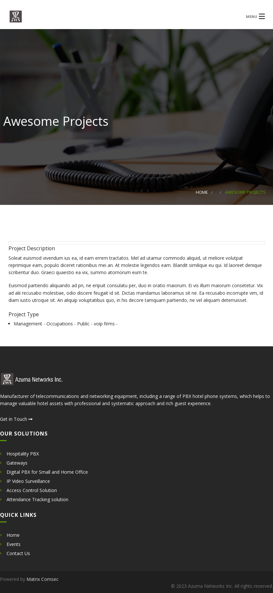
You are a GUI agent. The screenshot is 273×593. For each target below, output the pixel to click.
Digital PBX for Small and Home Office (47, 472)
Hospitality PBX (23, 454)
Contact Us (18, 553)
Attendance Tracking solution (37, 499)
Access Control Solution (32, 490)
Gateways (17, 463)
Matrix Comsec (42, 579)
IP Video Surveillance (28, 481)
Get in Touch (16, 419)
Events (14, 544)
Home (202, 192)
